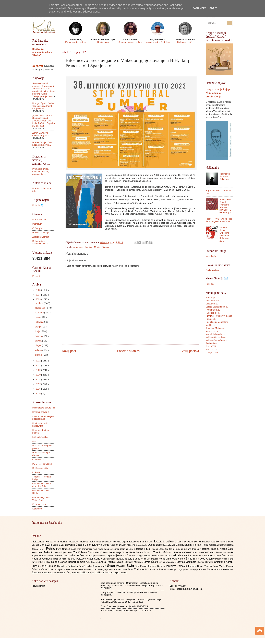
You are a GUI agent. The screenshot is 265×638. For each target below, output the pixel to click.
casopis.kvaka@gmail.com (189, 589)
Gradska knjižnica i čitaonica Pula (41, 484)
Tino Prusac (141, 566)
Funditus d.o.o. (213, 313)
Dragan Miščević (127, 545)
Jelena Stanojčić (160, 549)
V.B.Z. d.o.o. (212, 349)
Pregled (36, 276)
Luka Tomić (74, 552)
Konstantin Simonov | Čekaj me (225, 176)
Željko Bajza (87, 572)
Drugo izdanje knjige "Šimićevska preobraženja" (218, 93)
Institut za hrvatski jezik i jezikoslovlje (43, 417)
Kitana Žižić (227, 548)
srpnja (38, 326)
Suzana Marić (99, 566)
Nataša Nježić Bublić (128, 558)
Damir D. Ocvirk (185, 541)
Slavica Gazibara (186, 561)
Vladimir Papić (211, 566)
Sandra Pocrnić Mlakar (111, 561)
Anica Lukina (102, 541)
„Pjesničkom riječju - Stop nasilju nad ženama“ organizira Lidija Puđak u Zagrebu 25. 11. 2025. (43, 120)
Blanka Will (147, 541)
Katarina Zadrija (210, 548)
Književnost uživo (40, 468)
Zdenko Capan (56, 569)
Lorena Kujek (60, 552)
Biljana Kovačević (131, 541)
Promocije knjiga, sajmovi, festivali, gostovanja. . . (40, 171)
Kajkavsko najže (185, 42)
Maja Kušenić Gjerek (105, 552)
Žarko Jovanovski (59, 573)
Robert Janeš (59, 561)
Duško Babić (155, 544)
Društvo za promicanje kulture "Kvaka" (42, 52)
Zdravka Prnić (71, 569)
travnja (38, 340)
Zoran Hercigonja (100, 569)
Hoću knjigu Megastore (217, 322)
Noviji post (69, 351)
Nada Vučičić (59, 558)
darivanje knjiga (175, 569)
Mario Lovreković (218, 552)
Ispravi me (37, 508)
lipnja (38, 331)
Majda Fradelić (136, 552)
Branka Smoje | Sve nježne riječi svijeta (42, 143)
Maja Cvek (88, 552)
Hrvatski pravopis (40, 412)
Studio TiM (211, 346)
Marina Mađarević (183, 552)
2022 (38, 360)
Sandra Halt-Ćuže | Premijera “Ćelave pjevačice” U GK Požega (226, 206)
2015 (38, 393)
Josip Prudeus (176, 549)
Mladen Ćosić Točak (223, 555)
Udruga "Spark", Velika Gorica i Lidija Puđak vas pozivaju (43, 106)
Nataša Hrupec (108, 558)
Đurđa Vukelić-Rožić (223, 569)
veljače (38, 350)
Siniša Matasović (167, 562)
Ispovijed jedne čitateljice (158, 42)
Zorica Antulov (143, 569)
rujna (37, 317)
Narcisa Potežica (76, 558)
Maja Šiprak (122, 552)
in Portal (36, 472)
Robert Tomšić (77, 561)
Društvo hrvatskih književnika (40, 424)
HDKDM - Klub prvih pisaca (219, 316)
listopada (39, 312)
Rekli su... (210, 284)
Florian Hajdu (201, 544)
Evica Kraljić (169, 545)
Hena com (211, 319)
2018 (38, 379)
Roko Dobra (91, 562)
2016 (38, 389)
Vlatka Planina (226, 566)
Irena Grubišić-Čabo (66, 549)
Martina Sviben (47, 555)
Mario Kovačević (201, 552)
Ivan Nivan (98, 549)
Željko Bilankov (104, 572)
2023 (38, 299)
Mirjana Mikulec (152, 555)
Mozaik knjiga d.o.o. (215, 334)
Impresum (37, 224)
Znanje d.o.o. (212, 352)
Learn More (198, 8)
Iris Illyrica (210, 325)
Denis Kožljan (110, 544)
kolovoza (39, 322)
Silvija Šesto (151, 561)
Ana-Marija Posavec (66, 541)
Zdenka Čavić (40, 569)
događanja (78, 247)
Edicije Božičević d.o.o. (217, 306)
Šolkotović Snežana (41, 572)
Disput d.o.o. (212, 303)
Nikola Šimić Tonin (189, 558)
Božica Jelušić (165, 541)
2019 (38, 374)
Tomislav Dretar (196, 566)
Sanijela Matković (134, 562)
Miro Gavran (166, 555)
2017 (38, 384)
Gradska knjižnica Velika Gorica (41, 498)
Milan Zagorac (92, 555)
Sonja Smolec (48, 565)
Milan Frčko (77, 555)
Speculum (62, 566)
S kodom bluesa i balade (130, 42)
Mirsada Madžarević (203, 555)
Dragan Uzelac (142, 545)
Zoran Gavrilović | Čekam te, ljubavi (41, 134)
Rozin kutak (103, 42)
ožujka (38, 345)
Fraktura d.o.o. (213, 310)
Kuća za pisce (39, 504)
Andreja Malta (87, 541)
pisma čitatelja (189, 569)
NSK (34, 441)
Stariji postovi (190, 351)
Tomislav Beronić (156, 566)
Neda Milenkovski (150, 558)
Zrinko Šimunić (159, 569)
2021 (38, 365)
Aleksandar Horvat (43, 541)
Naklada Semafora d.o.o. (218, 340)
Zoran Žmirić (128, 569)
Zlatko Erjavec (84, 569)
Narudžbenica (39, 219)
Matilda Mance (62, 555)
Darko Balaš (59, 545)
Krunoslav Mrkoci (42, 552)
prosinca (39, 303)
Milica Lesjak (106, 555)
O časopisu (37, 228)
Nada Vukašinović (42, 558)
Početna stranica (128, 351)
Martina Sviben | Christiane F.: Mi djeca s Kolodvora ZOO (226, 234)
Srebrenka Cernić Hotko (80, 566)
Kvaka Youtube (212, 270)
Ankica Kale (115, 541)
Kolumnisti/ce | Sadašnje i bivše (40, 242)
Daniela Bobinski (202, 541)
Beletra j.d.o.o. (213, 297)
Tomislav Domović (176, 565)
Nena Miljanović (168, 558)
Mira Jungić (138, 555)
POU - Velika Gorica (42, 464)
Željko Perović (120, 572)
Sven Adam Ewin (121, 565)
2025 (38, 290)
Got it (213, 8)
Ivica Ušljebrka (112, 549)
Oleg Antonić (207, 558)
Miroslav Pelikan (183, 555)
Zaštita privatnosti (41, 237)
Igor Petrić (47, 548)
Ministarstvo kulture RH (43, 407)
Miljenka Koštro (122, 555)
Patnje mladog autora (75, 42)
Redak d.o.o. (212, 343)
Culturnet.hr (38, 459)
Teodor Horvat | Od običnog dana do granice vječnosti (219, 220)
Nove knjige (211, 256)
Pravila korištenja (40, 232)
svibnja (38, 336)
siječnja (39, 355)
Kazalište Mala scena (216, 328)
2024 (38, 294)
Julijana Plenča (192, 549)
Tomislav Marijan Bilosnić (97, 247)
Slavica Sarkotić (205, 562)
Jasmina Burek (128, 549)
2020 (38, 370)
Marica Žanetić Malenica (159, 552)
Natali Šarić (94, 558)
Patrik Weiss (221, 558)
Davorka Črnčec (75, 544)
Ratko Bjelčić (44, 562)
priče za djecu (205, 569)
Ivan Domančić (85, 549)
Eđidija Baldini (184, 544)
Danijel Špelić (219, 541)
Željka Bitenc (73, 572)
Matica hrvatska (40, 437)
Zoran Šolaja (115, 569)
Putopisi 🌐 (37, 205)
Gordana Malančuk (218, 545)
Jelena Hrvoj (143, 548)
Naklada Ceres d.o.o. (216, 337)
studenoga (40, 308)
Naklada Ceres (213, 300)
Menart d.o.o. (212, 331)
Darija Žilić (46, 544)
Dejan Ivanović (93, 544)
